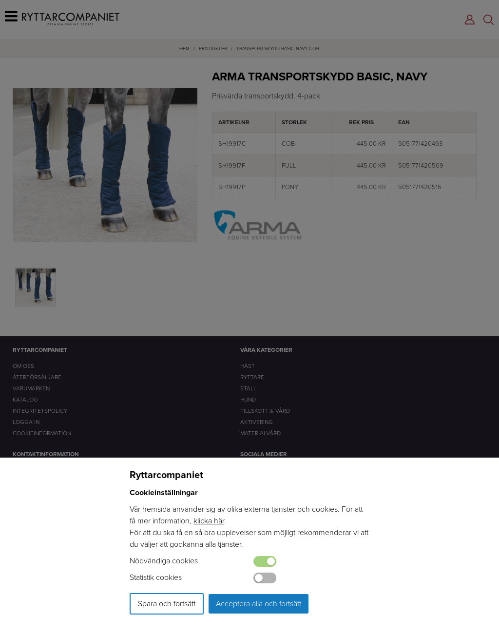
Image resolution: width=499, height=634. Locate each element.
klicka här (208, 520)
